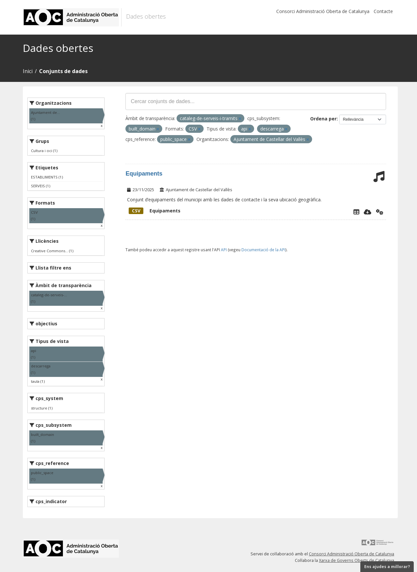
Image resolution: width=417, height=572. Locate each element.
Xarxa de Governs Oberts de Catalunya (356, 560)
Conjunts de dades (63, 71)
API (224, 249)
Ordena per (323, 119)
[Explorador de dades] (356, 211)
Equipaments (143, 173)
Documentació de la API (263, 249)
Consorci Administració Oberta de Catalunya (322, 11)
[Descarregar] (367, 211)
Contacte (383, 11)
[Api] (379, 211)
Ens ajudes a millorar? (387, 566)
